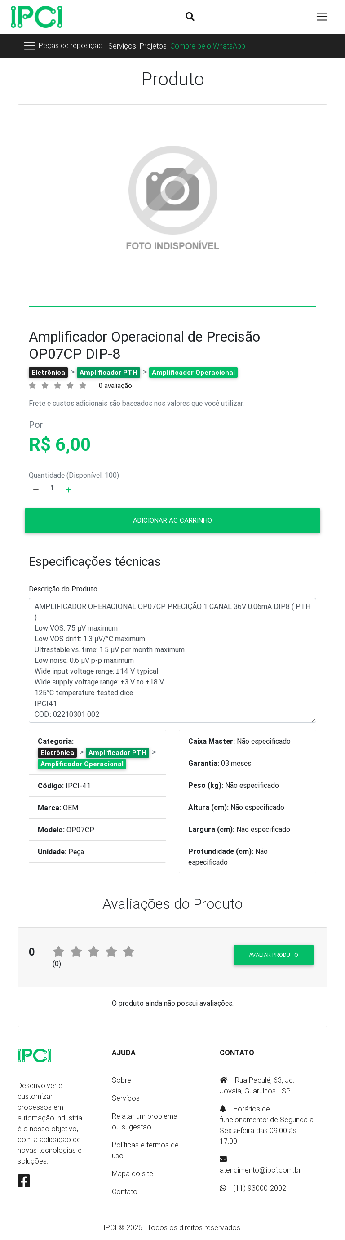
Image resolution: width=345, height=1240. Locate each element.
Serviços (122, 45)
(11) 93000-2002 (259, 1187)
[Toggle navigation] (63, 45)
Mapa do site (132, 1173)
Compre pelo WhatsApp (207, 45)
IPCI (110, 1227)
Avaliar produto (273, 955)
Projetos (153, 45)
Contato (124, 1191)
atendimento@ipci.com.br (260, 1169)
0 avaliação (115, 386)
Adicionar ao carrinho (172, 520)
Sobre (121, 1080)
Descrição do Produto (63, 588)
